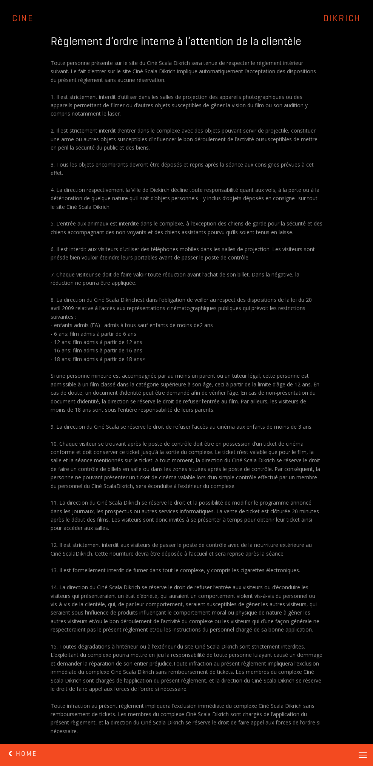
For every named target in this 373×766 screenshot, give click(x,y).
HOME (22, 754)
